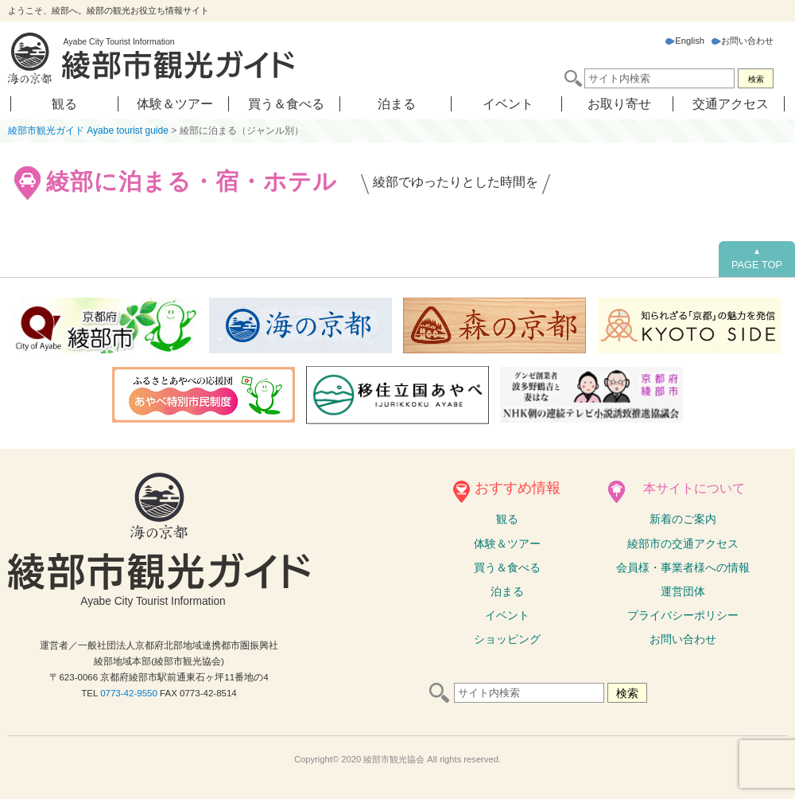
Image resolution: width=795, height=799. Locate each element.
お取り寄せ (619, 104)
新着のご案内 (683, 519)
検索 (756, 79)
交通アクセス (730, 104)
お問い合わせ (743, 40)
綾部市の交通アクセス (683, 543)
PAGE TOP (756, 259)
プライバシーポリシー (683, 615)
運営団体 (683, 591)
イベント (508, 104)
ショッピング (507, 639)
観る (64, 104)
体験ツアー (507, 543)
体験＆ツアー (175, 104)
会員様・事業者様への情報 (683, 567)
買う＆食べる (286, 104)
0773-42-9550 (128, 693)
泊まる (397, 104)
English (684, 40)
